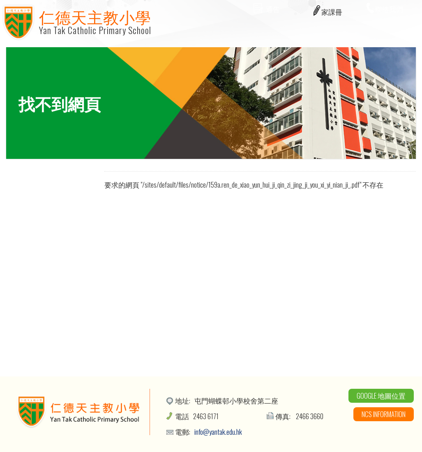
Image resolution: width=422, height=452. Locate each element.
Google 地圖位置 (381, 395)
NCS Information (384, 414)
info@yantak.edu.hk (218, 432)
